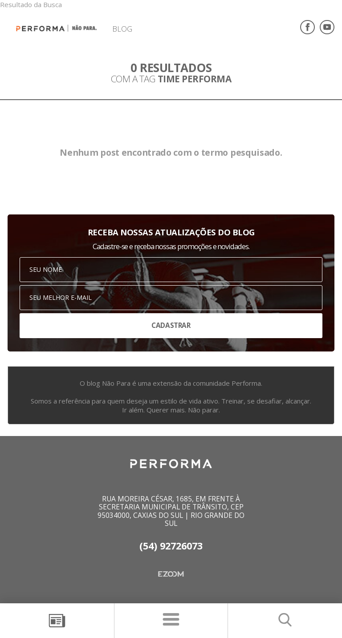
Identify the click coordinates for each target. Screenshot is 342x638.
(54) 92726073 (171, 546)
